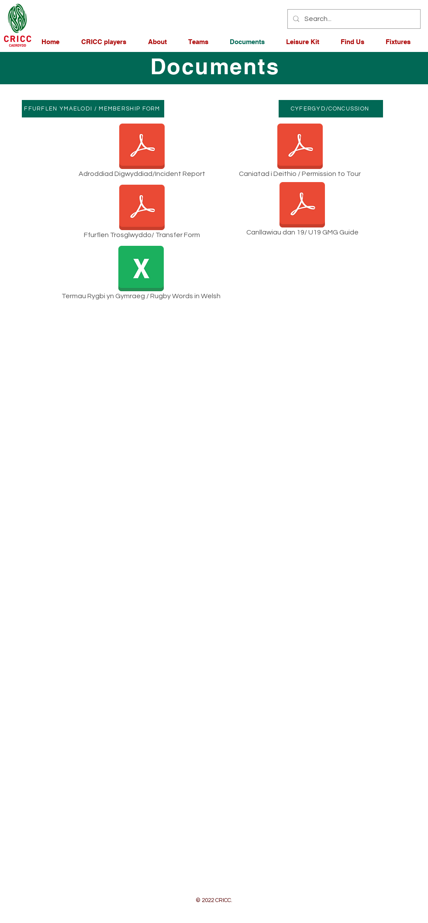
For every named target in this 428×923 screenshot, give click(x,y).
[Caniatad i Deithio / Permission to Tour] (299, 152)
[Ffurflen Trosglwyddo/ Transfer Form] (142, 213)
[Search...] (353, 19)
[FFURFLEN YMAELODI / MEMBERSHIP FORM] (93, 108)
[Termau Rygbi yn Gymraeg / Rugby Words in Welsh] (141, 274)
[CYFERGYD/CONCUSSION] (331, 108)
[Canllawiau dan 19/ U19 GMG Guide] (302, 210)
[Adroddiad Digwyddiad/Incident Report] (142, 152)
